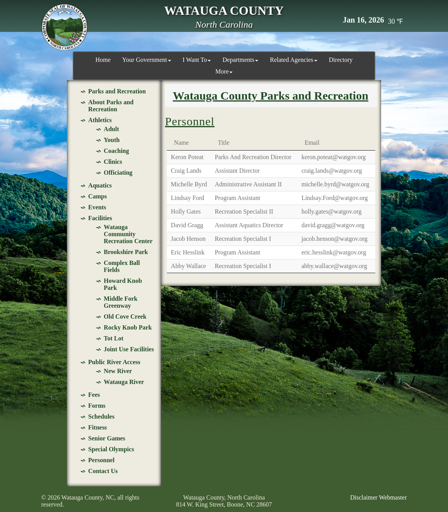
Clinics (113, 161)
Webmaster (393, 497)
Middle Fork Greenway (121, 302)
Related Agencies (293, 59)
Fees (94, 394)
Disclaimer (363, 497)
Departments (240, 59)
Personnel (101, 460)
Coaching (116, 150)
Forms (96, 405)
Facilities (100, 218)
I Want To (197, 59)
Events (97, 207)
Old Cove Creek (125, 316)
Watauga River (124, 382)
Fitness (97, 427)
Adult (111, 129)
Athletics (100, 120)
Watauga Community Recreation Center (128, 234)
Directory (341, 59)
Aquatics (100, 185)
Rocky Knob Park (128, 327)
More (224, 71)
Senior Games (106, 438)
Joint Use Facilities (129, 349)
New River (118, 371)
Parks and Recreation (117, 91)
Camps (97, 196)
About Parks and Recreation (110, 105)
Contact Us (103, 471)
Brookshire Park (126, 252)
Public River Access (114, 362)
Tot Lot (114, 338)
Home (102, 59)
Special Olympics (111, 449)
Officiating (118, 172)
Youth (112, 140)
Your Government (146, 59)
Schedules (101, 416)
